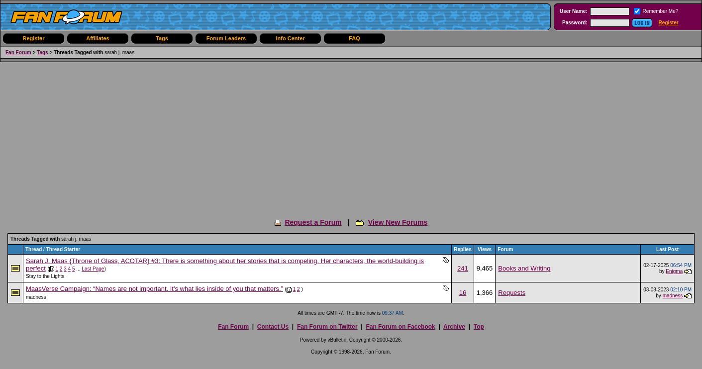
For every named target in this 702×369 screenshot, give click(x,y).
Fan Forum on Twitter (327, 326)
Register (669, 22)
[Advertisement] (351, 136)
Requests (511, 292)
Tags (162, 38)
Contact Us (273, 326)
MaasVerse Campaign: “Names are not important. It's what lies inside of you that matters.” (154, 288)
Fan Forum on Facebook (400, 326)
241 (462, 268)
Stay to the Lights (45, 276)
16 (462, 292)
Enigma (674, 271)
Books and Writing (524, 268)
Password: (575, 22)
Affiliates (97, 38)
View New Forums (398, 222)
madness (36, 297)
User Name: (574, 11)
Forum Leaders (226, 38)
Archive (454, 326)
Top (479, 326)
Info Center (290, 38)
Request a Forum (313, 222)
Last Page (93, 269)
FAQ (354, 38)
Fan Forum (18, 52)
